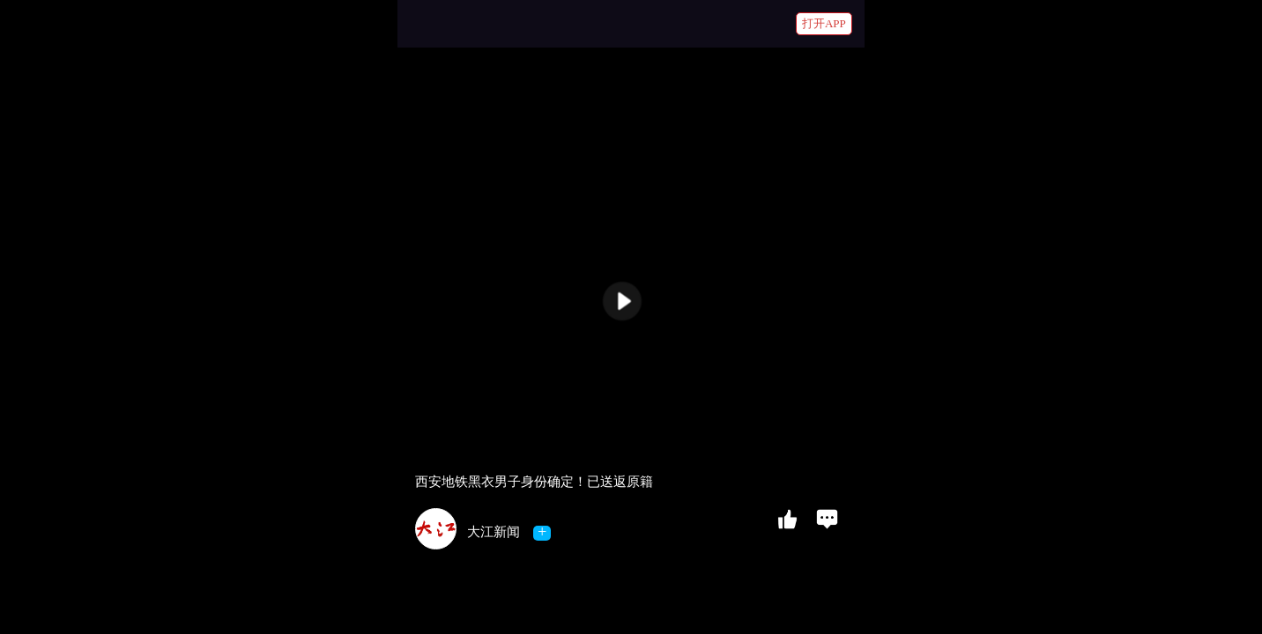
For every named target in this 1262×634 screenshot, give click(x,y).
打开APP (824, 23)
